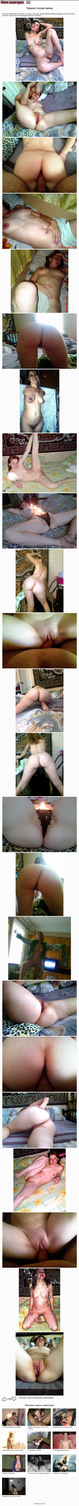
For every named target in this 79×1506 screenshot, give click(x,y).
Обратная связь (39, 1504)
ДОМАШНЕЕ (48, 1398)
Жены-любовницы (34, 1398)
